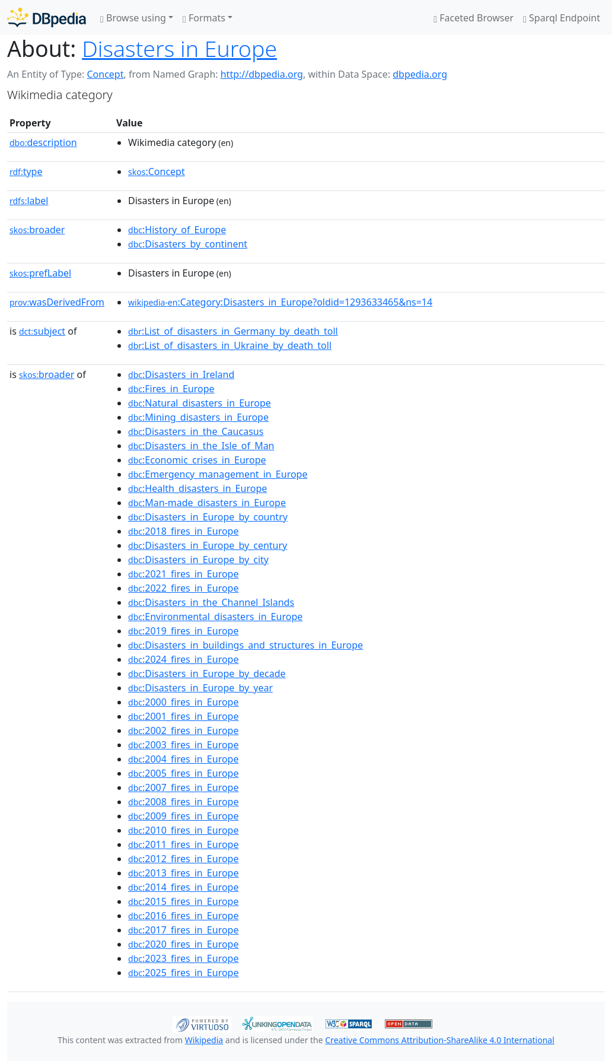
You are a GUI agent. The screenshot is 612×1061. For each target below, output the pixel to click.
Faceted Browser (474, 17)
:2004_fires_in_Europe (183, 758)
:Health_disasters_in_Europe (197, 488)
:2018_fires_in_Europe (183, 531)
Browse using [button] (133, 17)
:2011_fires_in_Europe (183, 844)
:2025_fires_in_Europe (183, 972)
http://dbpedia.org (262, 74)
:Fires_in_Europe (171, 388)
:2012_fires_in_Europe (183, 858)
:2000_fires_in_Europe (183, 702)
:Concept (156, 171)
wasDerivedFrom (56, 302)
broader (37, 229)
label (29, 200)
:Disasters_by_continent (187, 243)
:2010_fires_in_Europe (183, 830)
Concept (105, 74)
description (43, 142)
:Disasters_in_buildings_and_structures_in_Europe (245, 645)
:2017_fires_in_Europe (183, 929)
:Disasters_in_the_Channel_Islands (211, 602)
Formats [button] (204, 17)
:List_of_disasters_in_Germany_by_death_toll (233, 331)
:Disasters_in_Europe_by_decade (207, 673)
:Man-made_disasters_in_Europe (207, 502)
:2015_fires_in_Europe (183, 901)
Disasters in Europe (179, 48)
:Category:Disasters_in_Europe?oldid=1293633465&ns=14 (280, 302)
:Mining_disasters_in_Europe (198, 417)
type (26, 171)
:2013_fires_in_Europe (183, 872)
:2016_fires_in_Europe (183, 915)
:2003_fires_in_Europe (183, 744)
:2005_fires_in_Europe (183, 773)
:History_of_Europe (177, 229)
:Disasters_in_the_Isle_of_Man (201, 445)
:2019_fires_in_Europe (183, 630)
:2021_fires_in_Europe (183, 573)
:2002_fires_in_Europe (183, 730)
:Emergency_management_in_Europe (217, 474)
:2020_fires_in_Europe (183, 944)
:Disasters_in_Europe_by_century (207, 545)
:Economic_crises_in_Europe (197, 459)
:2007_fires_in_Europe (183, 787)
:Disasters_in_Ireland (181, 374)
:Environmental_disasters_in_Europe (215, 616)
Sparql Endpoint (561, 17)
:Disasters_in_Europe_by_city (198, 559)
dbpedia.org (420, 74)
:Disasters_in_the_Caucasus (195, 431)
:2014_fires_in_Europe (183, 887)
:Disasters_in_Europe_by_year (200, 687)
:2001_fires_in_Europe (183, 716)
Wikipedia (204, 1040)
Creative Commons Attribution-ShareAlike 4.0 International (439, 1040)
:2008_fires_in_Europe (183, 801)
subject (42, 331)
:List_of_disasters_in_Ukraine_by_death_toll (230, 345)
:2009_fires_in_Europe (183, 815)
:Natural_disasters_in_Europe (199, 402)
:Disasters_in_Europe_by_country (208, 516)
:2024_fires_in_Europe (183, 659)
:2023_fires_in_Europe (183, 958)
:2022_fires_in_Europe (183, 588)
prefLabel (40, 272)
